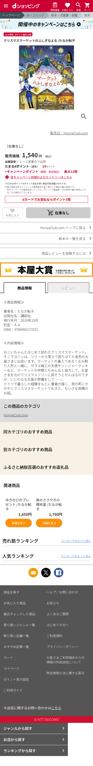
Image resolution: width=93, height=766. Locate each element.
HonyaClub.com (16, 415)
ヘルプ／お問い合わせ (62, 592)
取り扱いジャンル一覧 (19, 625)
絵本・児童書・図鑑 (64, 15)
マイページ (11, 668)
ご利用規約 (54, 635)
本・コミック (35, 15)
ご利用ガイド (13, 690)
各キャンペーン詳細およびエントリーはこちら (41, 177)
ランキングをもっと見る (76, 541)
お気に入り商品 (15, 603)
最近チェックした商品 (19, 614)
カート (8, 657)
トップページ (11, 15)
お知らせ (53, 603)
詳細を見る (18, 523)
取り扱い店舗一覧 (16, 635)
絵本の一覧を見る (72, 238)
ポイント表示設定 (16, 679)
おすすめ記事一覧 (16, 646)
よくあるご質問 (58, 614)
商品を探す (11, 592)
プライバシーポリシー (62, 646)
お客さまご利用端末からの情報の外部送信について (66, 659)
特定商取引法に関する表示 (66, 673)
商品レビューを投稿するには (64, 253)
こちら (56, 707)
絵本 (87, 15)
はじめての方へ (58, 625)
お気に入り (12, 215)
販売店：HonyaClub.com (69, 133)
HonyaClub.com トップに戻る (63, 227)
